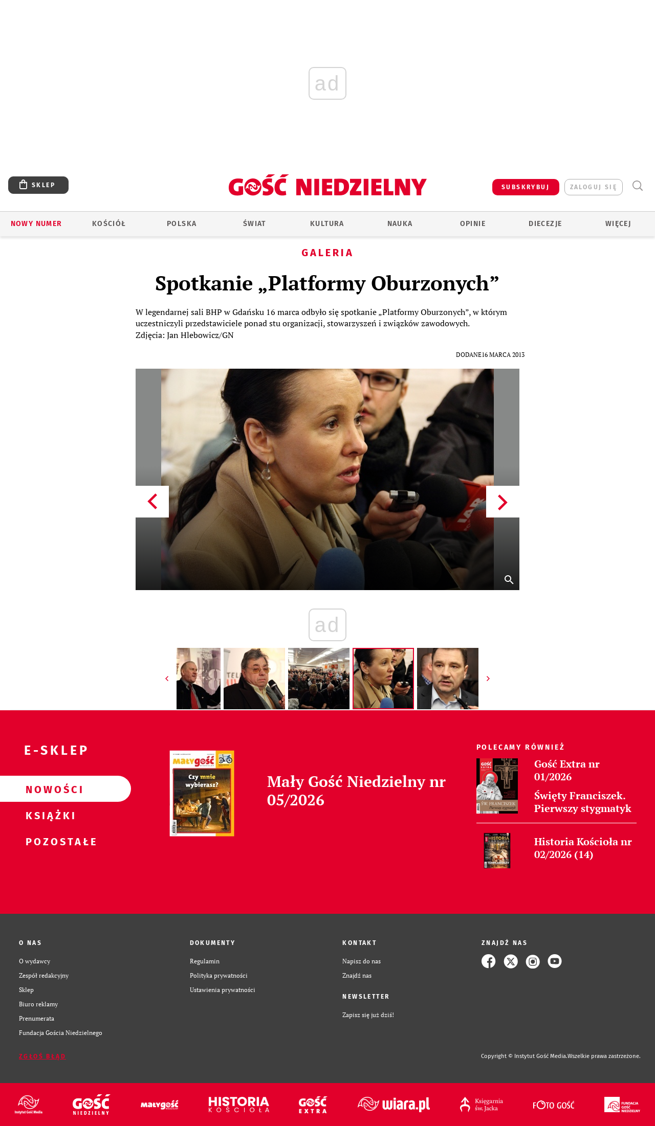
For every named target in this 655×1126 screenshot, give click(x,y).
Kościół (109, 223)
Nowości (49, 789)
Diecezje (545, 223)
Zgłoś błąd (42, 1056)
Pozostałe (49, 841)
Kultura (327, 223)
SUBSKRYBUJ (525, 187)
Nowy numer (36, 223)
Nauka (400, 223)
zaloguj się (593, 187)
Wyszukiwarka (637, 185)
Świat (254, 223)
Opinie (473, 223)
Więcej (618, 223)
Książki (49, 815)
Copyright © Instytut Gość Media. (524, 1056)
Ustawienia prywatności (222, 990)
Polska (181, 223)
